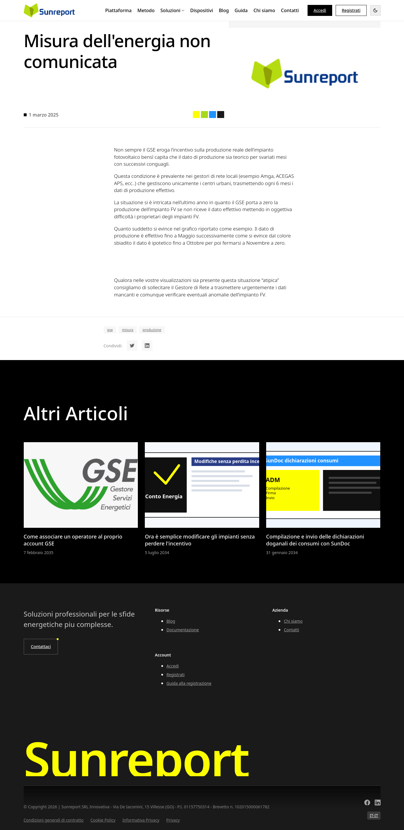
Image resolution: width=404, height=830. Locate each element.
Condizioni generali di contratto (54, 820)
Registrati (176, 674)
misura (127, 329)
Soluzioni (172, 10)
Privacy (173, 820)
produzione (151, 329)
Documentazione (183, 629)
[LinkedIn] (378, 803)
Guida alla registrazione (189, 683)
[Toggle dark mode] (375, 10)
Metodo (145, 10)
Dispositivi (201, 10)
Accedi (320, 10)
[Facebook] (367, 803)
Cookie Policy (102, 820)
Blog (224, 10)
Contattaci (41, 646)
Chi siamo (264, 10)
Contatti (290, 10)
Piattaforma (118, 10)
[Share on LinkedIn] (147, 345)
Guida (241, 10)
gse (110, 329)
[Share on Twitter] (132, 345)
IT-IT (374, 815)
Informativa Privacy (141, 820)
